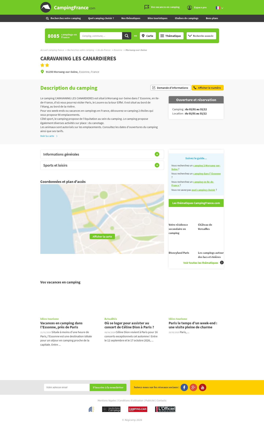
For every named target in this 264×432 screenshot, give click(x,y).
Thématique (170, 36)
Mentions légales (107, 407)
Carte (147, 36)
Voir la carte (49, 136)
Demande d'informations (170, 88)
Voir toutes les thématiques (203, 269)
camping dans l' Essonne (207, 173)
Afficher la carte (102, 236)
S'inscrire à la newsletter (108, 394)
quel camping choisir (203, 190)
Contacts (161, 407)
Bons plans (212, 18)
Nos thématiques (130, 18)
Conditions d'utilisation (130, 407)
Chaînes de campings (186, 18)
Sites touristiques (157, 18)
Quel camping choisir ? (101, 18)
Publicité (150, 407)
